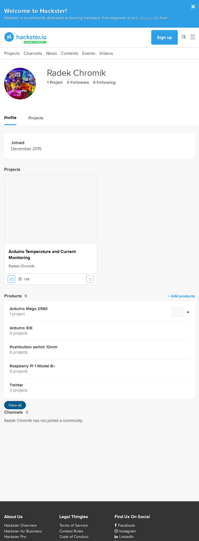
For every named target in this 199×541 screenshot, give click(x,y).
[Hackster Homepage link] (25, 37)
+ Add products (181, 296)
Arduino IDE (21, 328)
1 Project (55, 82)
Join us (146, 18)
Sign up (164, 37)
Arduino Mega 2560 (28, 309)
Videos (106, 53)
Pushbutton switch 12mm (33, 347)
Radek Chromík (22, 265)
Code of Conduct (73, 536)
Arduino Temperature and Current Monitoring (42, 255)
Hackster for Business (23, 531)
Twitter (16, 385)
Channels (33, 53)
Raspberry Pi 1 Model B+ (32, 366)
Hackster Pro (15, 536)
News (51, 53)
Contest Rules (71, 531)
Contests (69, 53)
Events (88, 53)
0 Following (104, 82)
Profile (10, 118)
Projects (12, 53)
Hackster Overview (20, 525)
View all (15, 405)
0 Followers (78, 82)
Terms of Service (73, 525)
